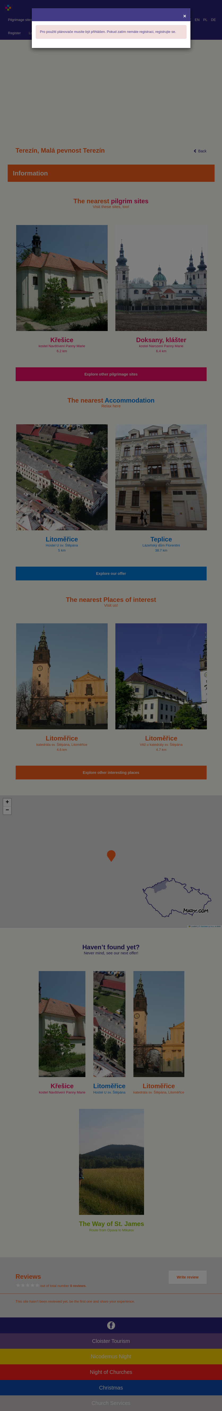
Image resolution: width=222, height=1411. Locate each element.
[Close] (184, 16)
